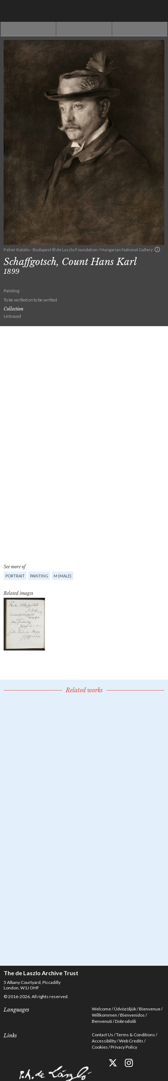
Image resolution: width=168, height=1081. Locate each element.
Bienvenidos (132, 1015)
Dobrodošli (125, 1021)
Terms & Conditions (135, 1034)
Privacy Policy (124, 1047)
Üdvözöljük (125, 1009)
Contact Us (102, 1034)
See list (83, 29)
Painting (39, 575)
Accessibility (104, 1041)
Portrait (15, 575)
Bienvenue (149, 1009)
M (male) (62, 575)
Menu (157, 11)
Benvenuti (102, 1021)
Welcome (101, 1009)
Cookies (100, 1047)
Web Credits (131, 1041)
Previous (28, 29)
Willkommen (104, 1015)
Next (139, 29)
